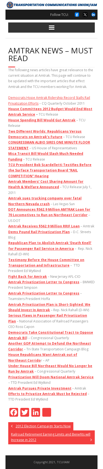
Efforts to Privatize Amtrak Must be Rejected (47, 393)
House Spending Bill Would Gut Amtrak (42, 120)
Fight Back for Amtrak (27, 276)
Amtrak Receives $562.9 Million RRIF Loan (44, 226)
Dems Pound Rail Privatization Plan (39, 232)
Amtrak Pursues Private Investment (39, 388)
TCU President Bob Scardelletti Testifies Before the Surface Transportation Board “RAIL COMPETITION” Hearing (49, 170)
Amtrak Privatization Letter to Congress (43, 282)
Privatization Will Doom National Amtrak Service (51, 377)
